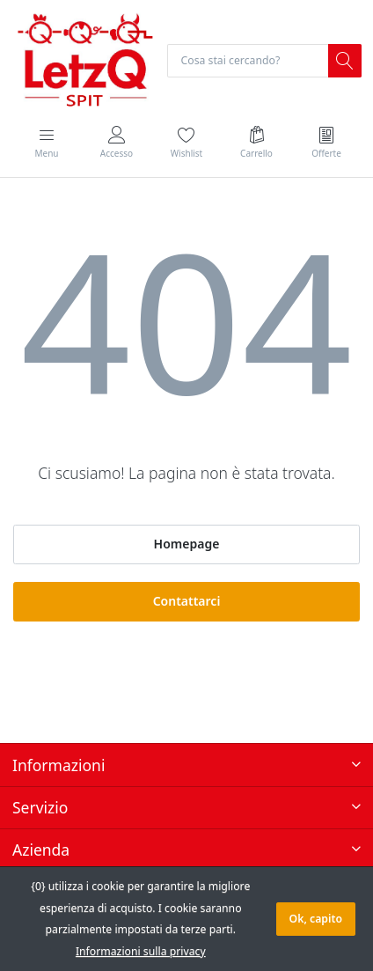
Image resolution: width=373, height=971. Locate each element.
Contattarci (187, 600)
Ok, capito (315, 918)
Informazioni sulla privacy (141, 951)
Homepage (187, 543)
